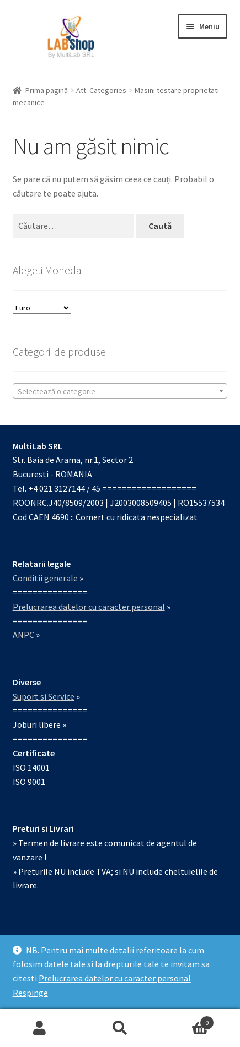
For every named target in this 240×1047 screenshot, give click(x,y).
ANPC (23, 634)
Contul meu (40, 1028)
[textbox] (120, 391)
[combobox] (120, 391)
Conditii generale (45, 578)
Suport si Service (43, 696)
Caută (120, 1028)
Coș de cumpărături (187, 1020)
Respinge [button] (30, 992)
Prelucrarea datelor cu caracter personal (115, 978)
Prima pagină (46, 90)
